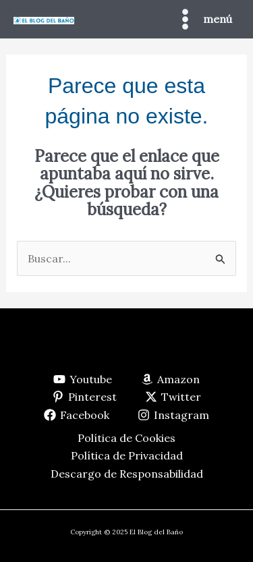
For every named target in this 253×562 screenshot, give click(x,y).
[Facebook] (76, 415)
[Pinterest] (84, 397)
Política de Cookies (126, 438)
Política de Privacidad (127, 455)
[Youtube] (83, 379)
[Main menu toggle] (203, 19)
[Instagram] (174, 415)
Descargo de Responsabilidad (127, 473)
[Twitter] (173, 397)
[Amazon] (170, 379)
